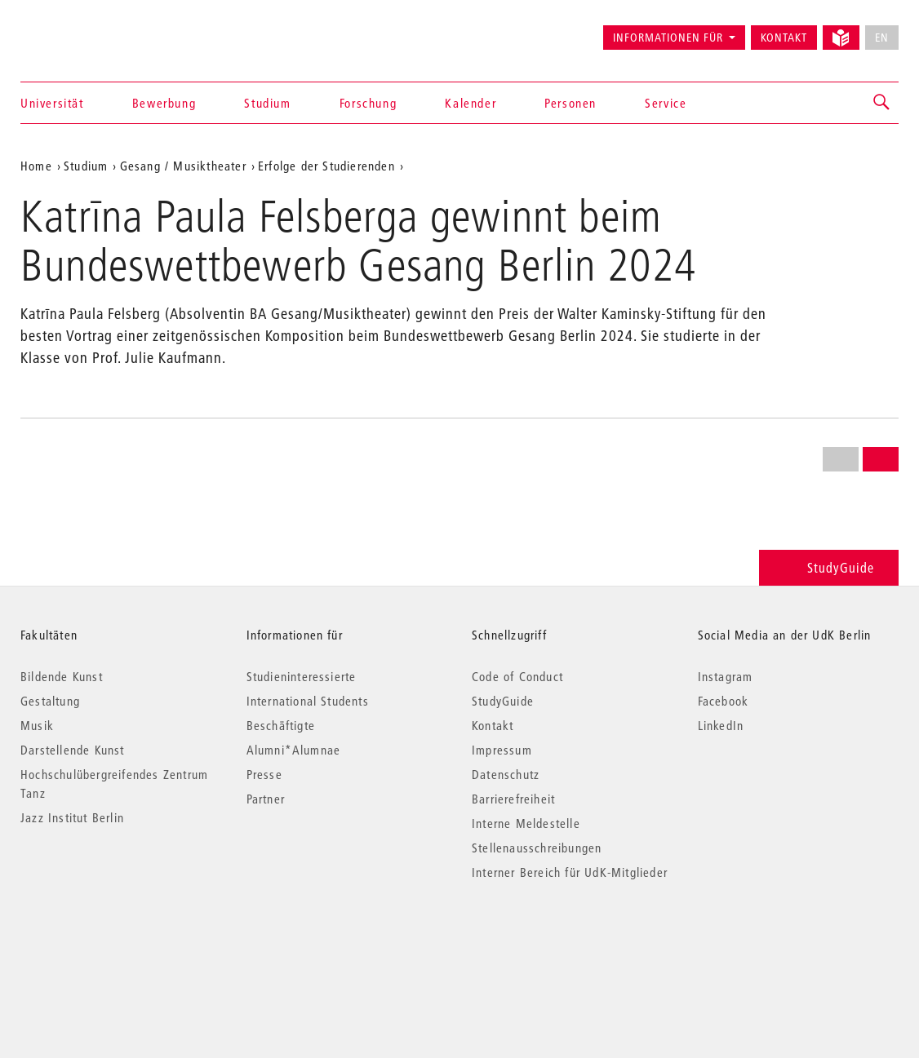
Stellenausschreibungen (537, 847)
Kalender (470, 103)
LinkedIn (721, 725)
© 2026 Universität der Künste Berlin (105, 941)
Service (665, 103)
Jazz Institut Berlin (72, 817)
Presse (264, 774)
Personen (570, 103)
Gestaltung (50, 701)
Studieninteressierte (301, 676)
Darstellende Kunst (72, 749)
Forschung (368, 103)
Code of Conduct (517, 676)
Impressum (502, 749)
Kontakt (784, 37)
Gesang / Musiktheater (183, 165)
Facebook (723, 701)
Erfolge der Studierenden (326, 165)
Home (36, 165)
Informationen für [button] (668, 37)
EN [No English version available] (882, 37)
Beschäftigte (280, 725)
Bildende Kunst (61, 676)
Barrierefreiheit (513, 798)
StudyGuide (829, 567)
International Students (307, 701)
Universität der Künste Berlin (84, 30)
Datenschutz (505, 774)
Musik (37, 725)
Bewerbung (164, 103)
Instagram (725, 676)
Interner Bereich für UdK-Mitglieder (570, 872)
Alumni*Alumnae (293, 749)
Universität (52, 103)
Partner (265, 798)
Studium (267, 103)
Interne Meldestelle (526, 823)
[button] (882, 102)
